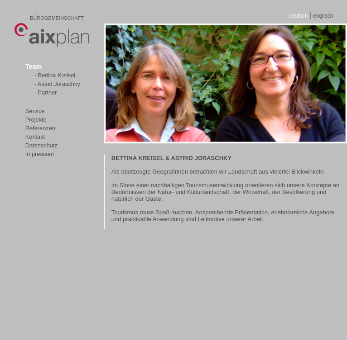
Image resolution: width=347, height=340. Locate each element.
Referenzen (40, 128)
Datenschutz (41, 145)
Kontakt (35, 136)
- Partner (45, 92)
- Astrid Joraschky (57, 83)
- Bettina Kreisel (54, 75)
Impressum (39, 154)
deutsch (299, 16)
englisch (323, 16)
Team (33, 66)
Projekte (36, 119)
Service (35, 111)
